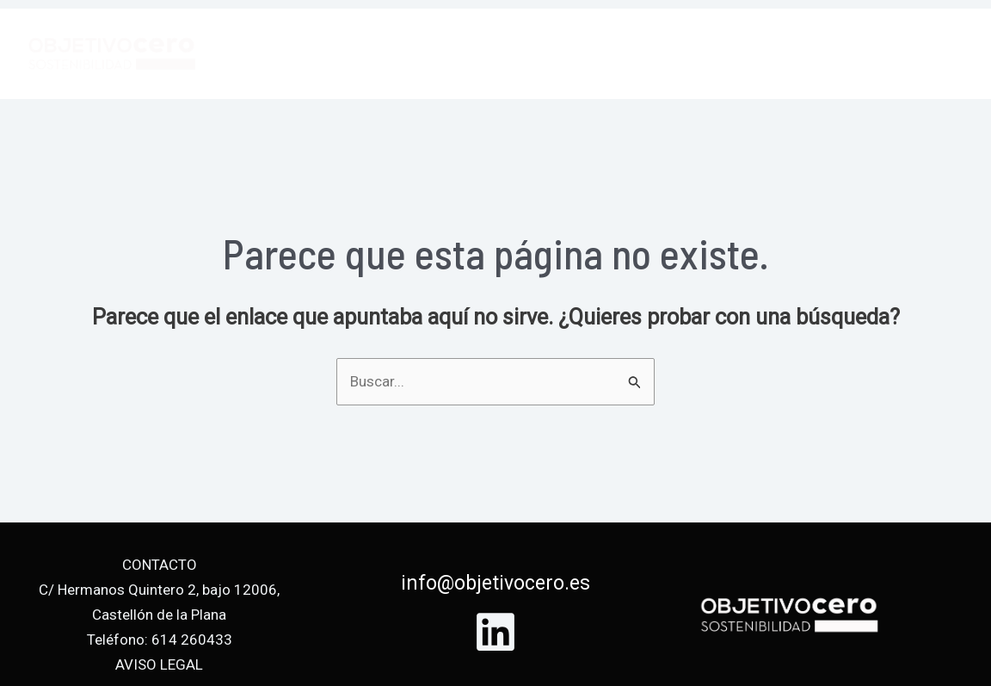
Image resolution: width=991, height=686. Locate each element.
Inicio (588, 53)
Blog (837, 53)
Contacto (921, 53)
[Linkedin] (495, 631)
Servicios (674, 53)
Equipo (764, 53)
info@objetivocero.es (495, 583)
